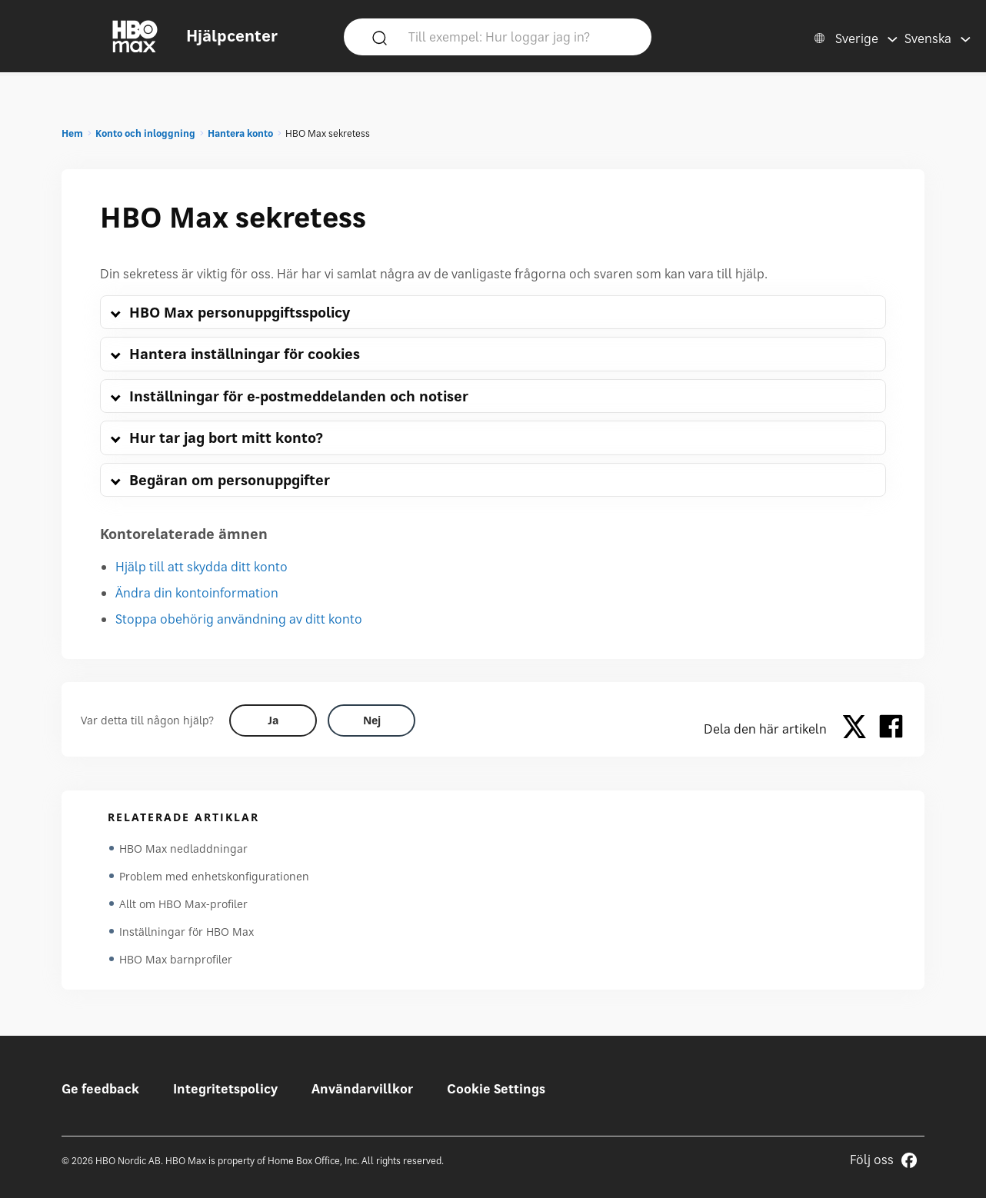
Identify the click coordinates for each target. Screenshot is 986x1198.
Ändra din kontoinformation (196, 592)
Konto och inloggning (145, 133)
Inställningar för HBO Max (186, 931)
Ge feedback (100, 1088)
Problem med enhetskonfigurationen (214, 876)
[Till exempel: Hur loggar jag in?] (520, 36)
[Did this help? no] (371, 720)
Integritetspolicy (225, 1088)
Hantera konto (240, 133)
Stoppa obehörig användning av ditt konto (238, 619)
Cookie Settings (496, 1088)
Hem (72, 133)
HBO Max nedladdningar (183, 848)
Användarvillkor (362, 1088)
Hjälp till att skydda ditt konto (201, 566)
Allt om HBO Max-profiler (183, 904)
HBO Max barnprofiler (175, 959)
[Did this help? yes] (273, 720)
